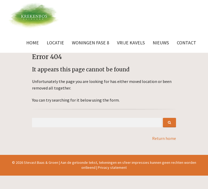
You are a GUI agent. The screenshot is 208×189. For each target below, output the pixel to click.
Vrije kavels (131, 43)
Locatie (55, 43)
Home (32, 43)
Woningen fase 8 (90, 43)
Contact (186, 43)
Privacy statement (112, 167)
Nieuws (161, 43)
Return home (164, 138)
